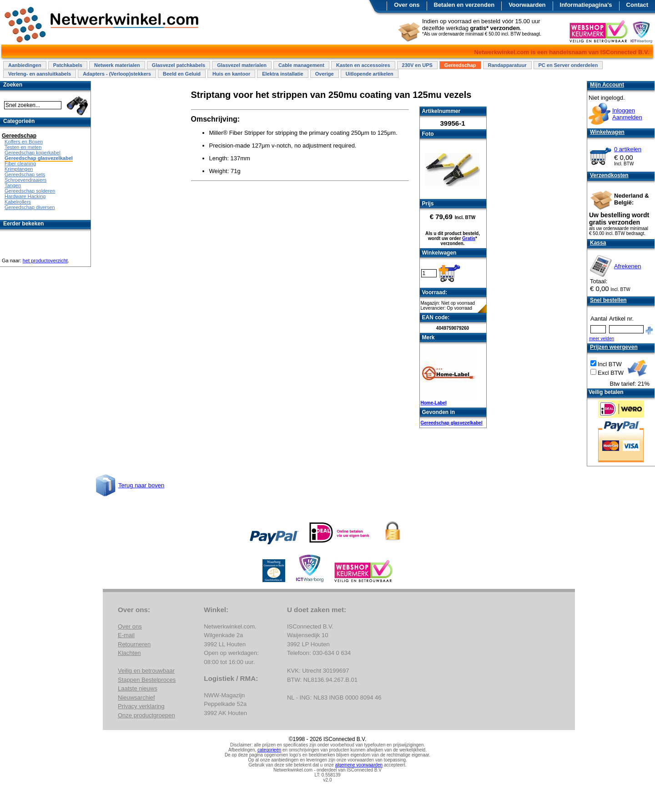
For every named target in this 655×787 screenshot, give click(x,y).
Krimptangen (19, 169)
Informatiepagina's (586, 4)
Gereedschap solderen (30, 191)
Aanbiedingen (24, 65)
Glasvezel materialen (242, 65)
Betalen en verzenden (464, 4)
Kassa (598, 243)
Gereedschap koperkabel (32, 152)
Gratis (468, 238)
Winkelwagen (607, 132)
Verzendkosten (609, 175)
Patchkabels (67, 65)
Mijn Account (607, 85)
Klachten (129, 652)
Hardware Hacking (25, 196)
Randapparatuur (507, 65)
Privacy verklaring (141, 706)
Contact (637, 4)
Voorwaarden (527, 4)
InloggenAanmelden (627, 114)
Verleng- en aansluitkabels (39, 74)
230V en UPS (417, 65)
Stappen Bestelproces (147, 679)
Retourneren (134, 644)
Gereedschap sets (25, 174)
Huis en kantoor (231, 74)
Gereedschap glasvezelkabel (452, 422)
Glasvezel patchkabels (178, 65)
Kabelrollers (18, 201)
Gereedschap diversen (30, 207)
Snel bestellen (608, 300)
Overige (324, 74)
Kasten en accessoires (363, 65)
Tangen (13, 185)
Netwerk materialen (117, 65)
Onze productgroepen (146, 715)
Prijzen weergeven (614, 347)
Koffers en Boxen (24, 141)
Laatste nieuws (137, 688)
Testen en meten (23, 147)
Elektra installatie (282, 74)
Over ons (406, 4)
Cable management (301, 65)
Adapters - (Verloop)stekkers (117, 74)
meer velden (601, 338)
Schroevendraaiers (25, 180)
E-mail (126, 635)
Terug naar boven (141, 485)
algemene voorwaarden (359, 764)
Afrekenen (627, 266)
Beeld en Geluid (182, 74)
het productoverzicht (45, 260)
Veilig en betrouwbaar (146, 670)
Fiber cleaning (20, 163)
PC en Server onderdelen (568, 65)
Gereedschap (460, 65)
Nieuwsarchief (136, 697)
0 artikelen (627, 149)
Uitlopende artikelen (369, 74)
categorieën (269, 749)
